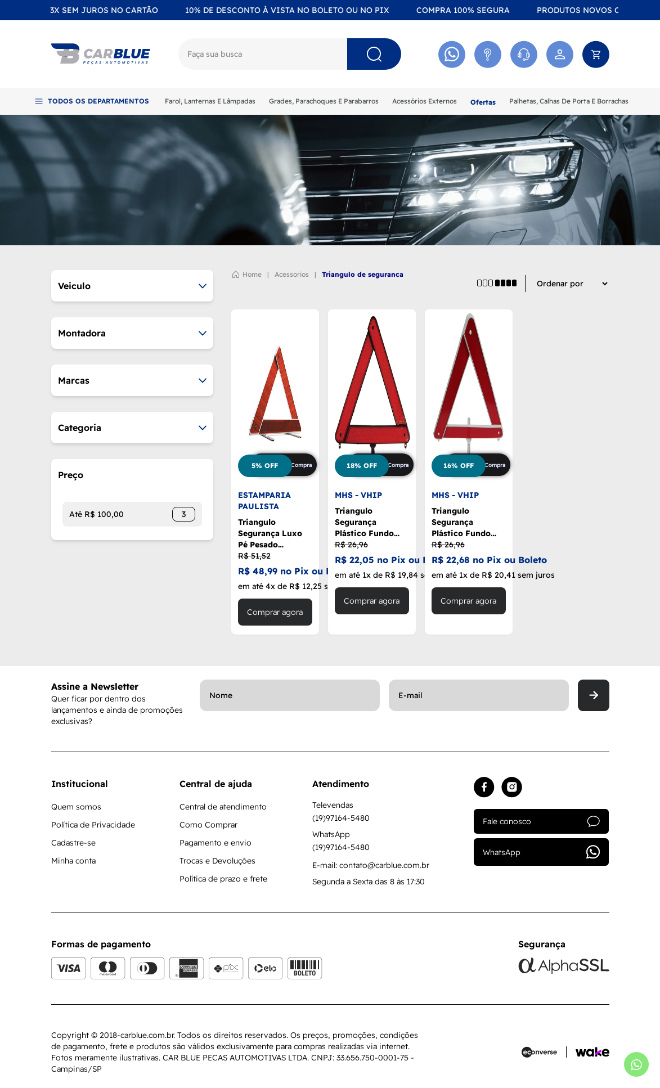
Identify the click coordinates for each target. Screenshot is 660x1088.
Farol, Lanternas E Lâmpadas (210, 101)
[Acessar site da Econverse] (544, 1052)
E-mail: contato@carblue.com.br (370, 865)
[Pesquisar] (374, 54)
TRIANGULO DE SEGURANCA (362, 274)
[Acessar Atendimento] (487, 54)
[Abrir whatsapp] (636, 1064)
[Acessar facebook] (484, 787)
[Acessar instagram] (511, 787)
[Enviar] (593, 695)
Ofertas (483, 102)
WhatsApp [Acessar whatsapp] (541, 852)
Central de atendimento (223, 807)
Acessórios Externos (424, 101)
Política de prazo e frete (223, 879)
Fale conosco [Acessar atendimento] (541, 821)
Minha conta (73, 861)
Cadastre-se (73, 843)
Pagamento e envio (215, 843)
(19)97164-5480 (341, 818)
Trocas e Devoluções (217, 861)
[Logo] (100, 54)
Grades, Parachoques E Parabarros (324, 101)
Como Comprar (208, 825)
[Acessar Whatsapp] (451, 54)
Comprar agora (275, 612)
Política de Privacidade (93, 825)
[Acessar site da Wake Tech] (592, 1052)
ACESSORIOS (292, 274)
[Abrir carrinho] (595, 54)
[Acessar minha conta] (559, 54)
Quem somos (76, 807)
